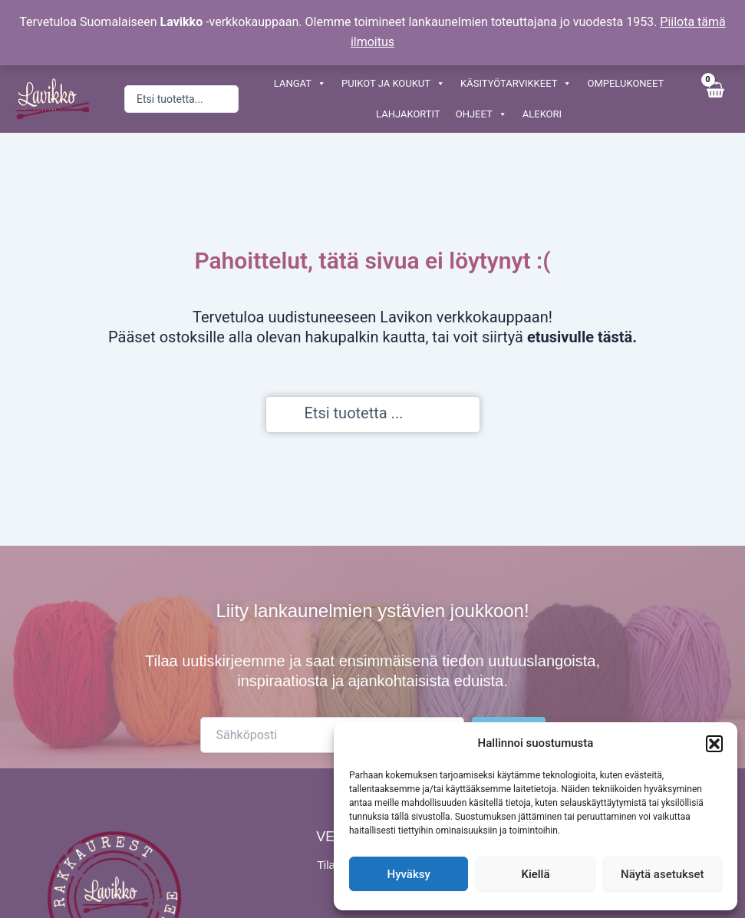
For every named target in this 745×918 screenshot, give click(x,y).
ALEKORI (542, 114)
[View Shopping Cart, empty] (714, 98)
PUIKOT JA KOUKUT (393, 83)
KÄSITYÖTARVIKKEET (516, 83)
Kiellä (535, 874)
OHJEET (481, 114)
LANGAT (300, 83)
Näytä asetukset (662, 874)
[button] (714, 743)
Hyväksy (408, 874)
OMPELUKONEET (625, 83)
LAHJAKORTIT (408, 114)
